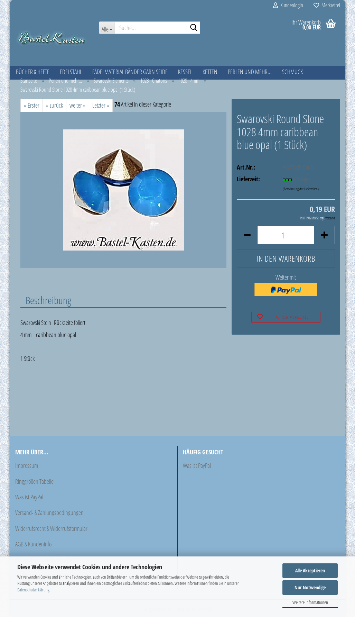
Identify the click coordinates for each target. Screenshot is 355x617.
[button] (247, 235)
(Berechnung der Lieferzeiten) (301, 188)
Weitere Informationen (310, 602)
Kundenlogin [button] (288, 5)
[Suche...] (107, 27)
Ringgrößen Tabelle (34, 481)
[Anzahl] (286, 235)
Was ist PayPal (29, 497)
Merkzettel (327, 5)
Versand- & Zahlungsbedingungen (49, 512)
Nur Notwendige (310, 587)
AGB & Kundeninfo (33, 544)
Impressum (26, 465)
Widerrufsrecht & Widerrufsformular (51, 528)
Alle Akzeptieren (310, 570)
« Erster (31, 105)
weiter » (77, 105)
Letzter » (100, 105)
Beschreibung (48, 300)
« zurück (54, 105)
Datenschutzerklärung (33, 590)
